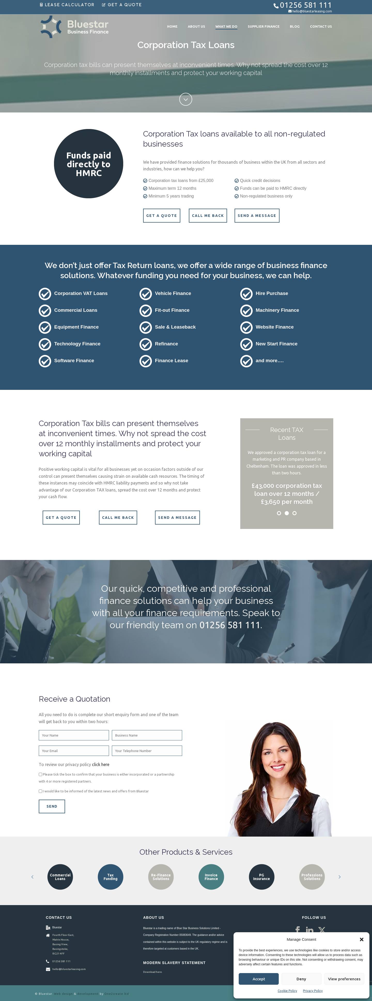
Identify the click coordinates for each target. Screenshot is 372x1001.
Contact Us (321, 26)
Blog (295, 26)
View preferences (344, 979)
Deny (301, 979)
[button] (361, 939)
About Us (196, 26)
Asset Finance (60, 877)
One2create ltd (116, 993)
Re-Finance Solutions (211, 877)
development (88, 993)
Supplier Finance (264, 26)
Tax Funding (161, 877)
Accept (259, 979)
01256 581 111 (306, 5)
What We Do (226, 26)
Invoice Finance (261, 877)
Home (172, 26)
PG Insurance (312, 877)
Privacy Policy (313, 990)
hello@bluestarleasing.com (312, 11)
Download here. (152, 971)
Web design (63, 993)
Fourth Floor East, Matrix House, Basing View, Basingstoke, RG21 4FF (63, 944)
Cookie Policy (287, 990)
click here (100, 764)
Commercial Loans (110, 877)
